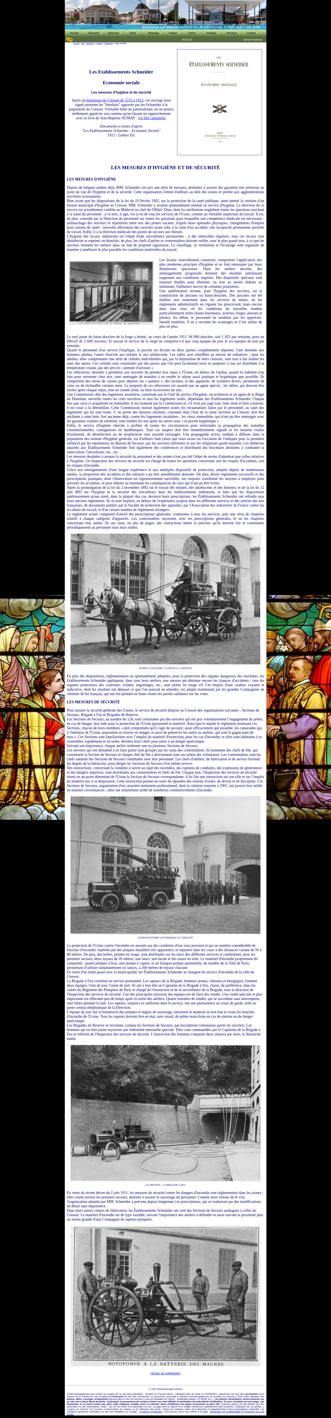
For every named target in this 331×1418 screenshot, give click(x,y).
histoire (99, 43)
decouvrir (90, 43)
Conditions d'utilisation (151, 1411)
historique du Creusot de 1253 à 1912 (114, 100)
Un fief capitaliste (152, 118)
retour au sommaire (165, 1373)
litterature (109, 43)
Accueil (76, 43)
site (82, 43)
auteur (171, 1399)
